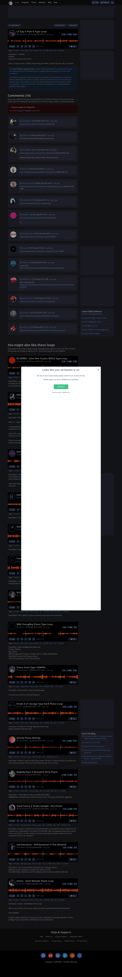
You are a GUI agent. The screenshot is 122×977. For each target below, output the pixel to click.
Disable (61, 387)
